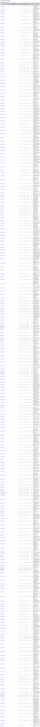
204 (19, 580)
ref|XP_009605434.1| (2, 13)
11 (19, 52)
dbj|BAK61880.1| (2, 39)
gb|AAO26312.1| (2, 677)
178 (19, 503)
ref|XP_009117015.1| (2, 244)
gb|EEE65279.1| (2, 212)
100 (19, 305)
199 (19, 565)
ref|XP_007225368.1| (2, 23)
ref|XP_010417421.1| (2, 186)
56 (19, 162)
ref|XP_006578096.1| (2, 130)
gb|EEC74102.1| (2, 247)
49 (19, 147)
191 (19, 540)
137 (19, 396)
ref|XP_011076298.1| (2, 647)
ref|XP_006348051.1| (2, 619)
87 (19, 249)
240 (19, 688)
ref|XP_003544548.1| (2, 86)
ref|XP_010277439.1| (2, 399)
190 (19, 537)
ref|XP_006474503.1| (2, 30)
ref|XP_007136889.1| (2, 166)
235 (19, 667)
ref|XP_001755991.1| (2, 710)
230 (19, 655)
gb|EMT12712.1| (2, 679)
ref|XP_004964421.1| (2, 465)
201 (19, 606)
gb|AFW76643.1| (2, 300)
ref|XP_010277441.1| (2, 396)
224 (19, 636)
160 (19, 459)
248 (19, 710)
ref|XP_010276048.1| (2, 376)
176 (19, 515)
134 (19, 387)
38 (19, 114)
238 (19, 695)
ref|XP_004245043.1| (2, 9)
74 (19, 217)
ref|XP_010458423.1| (2, 611)
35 (19, 105)
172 (19, 490)
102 (19, 300)
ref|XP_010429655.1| (2, 183)
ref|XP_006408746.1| (2, 228)
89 (19, 255)
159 (19, 462)
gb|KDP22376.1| (2, 511)
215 (19, 611)
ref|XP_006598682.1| (2, 416)
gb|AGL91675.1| (2, 725)
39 (19, 117)
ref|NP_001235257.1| (2, 103)
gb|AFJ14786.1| (2, 276)
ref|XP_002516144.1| (2, 83)
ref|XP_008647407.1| (2, 294)
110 (19, 326)
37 (19, 111)
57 (19, 166)
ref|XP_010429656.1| (2, 175)
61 (19, 183)
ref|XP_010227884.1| (2, 252)
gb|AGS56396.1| (2, 27)
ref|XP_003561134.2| (2, 453)
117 (19, 341)
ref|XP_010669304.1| (2, 147)
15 (19, 30)
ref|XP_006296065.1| (2, 179)
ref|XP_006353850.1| (2, 6)
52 (19, 175)
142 (19, 410)
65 (19, 199)
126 (19, 365)
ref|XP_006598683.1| (2, 405)
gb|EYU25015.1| (2, 636)
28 (19, 83)
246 (19, 713)
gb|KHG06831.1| (2, 459)
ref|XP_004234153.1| (2, 622)
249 (19, 720)
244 (19, 699)
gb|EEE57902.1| (2, 266)
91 (19, 266)
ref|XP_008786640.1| (2, 232)
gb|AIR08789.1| (2, 67)
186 (19, 528)
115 (19, 339)
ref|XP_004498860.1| (2, 111)
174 (19, 493)
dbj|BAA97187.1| (2, 658)
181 (19, 674)
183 (19, 518)
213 (19, 725)
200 (19, 567)
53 (19, 153)
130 (19, 376)
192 (19, 543)
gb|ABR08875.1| (2, 681)
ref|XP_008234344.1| (2, 495)
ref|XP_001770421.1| (2, 706)
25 (19, 71)
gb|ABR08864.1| (2, 674)
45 (19, 137)
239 (19, 684)
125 (19, 358)
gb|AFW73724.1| (2, 311)
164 (19, 489)
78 (19, 228)
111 (19, 335)
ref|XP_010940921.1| (2, 348)
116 (19, 370)
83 (19, 244)
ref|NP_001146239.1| (2, 606)
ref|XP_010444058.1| (2, 468)
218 (19, 619)
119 (19, 361)
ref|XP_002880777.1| (2, 202)
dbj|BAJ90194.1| (2, 489)
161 (19, 465)
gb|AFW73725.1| (2, 305)
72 (19, 212)
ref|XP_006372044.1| (2, 720)
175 (19, 495)
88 (19, 252)
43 (19, 130)
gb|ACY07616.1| (2, 358)
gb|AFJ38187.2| (2, 329)
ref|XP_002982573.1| (2, 684)
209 (19, 596)
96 (19, 327)
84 (19, 247)
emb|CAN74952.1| (2, 52)
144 (19, 416)
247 (19, 706)
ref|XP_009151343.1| (2, 565)
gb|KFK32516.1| (2, 220)
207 (19, 588)
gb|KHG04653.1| (2, 713)
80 (19, 235)
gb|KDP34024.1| (2, 69)
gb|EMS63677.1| (2, 335)
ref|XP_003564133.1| (2, 255)
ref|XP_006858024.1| (2, 572)
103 (19, 309)
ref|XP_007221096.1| (2, 596)
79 (19, 232)
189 (19, 681)
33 (19, 96)
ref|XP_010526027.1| (2, 150)
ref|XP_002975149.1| (2, 543)
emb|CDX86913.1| (2, 567)
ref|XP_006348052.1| (2, 616)
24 (19, 69)
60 (19, 179)
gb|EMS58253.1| (2, 660)
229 (19, 651)
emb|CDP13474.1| (2, 11)
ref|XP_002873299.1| (2, 655)
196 (19, 559)
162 (19, 468)
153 (19, 441)
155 (19, 447)
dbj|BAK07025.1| (2, 326)
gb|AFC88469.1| (2, 339)
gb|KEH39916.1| (2, 62)
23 (19, 67)
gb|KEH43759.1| (2, 484)
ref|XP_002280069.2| (2, 46)
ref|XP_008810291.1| (2, 387)
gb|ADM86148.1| (2, 447)
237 (19, 679)
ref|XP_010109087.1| (2, 361)
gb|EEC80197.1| (2, 214)
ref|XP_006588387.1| (2, 435)
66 (19, 202)
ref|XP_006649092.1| (2, 249)
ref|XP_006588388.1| (2, 427)
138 (19, 402)
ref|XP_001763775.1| (2, 716)
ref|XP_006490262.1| (2, 518)
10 (19, 103)
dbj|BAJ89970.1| (2, 490)
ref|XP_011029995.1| (2, 456)
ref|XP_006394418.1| (2, 515)
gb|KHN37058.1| (2, 96)
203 (19, 576)
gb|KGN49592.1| (2, 534)
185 (19, 524)
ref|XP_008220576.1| (2, 16)
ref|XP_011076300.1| (2, 640)
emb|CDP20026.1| (2, 372)
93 (19, 276)
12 (19, 23)
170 (19, 484)
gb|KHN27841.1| (2, 438)
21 (19, 62)
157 (19, 453)
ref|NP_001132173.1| (2, 290)
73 (19, 214)
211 (19, 723)
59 (19, 170)
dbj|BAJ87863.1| (2, 309)
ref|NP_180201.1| (2, 192)
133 (19, 384)
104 (19, 311)
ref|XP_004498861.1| (2, 108)
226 (19, 640)
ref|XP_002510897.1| (2, 462)
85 (19, 290)
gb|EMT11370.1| (2, 341)
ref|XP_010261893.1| (2, 162)
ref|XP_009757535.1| (2, 588)
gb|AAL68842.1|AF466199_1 (3, 492)
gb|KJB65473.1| (2, 225)
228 (19, 647)
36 (19, 108)
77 (19, 225)
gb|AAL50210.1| (2, 695)
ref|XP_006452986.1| (2, 49)
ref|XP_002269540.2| (2, 384)
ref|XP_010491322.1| (2, 667)
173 (19, 492)
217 (19, 616)
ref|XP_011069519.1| (2, 117)
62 (19, 186)
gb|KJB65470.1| (2, 199)
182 (19, 511)
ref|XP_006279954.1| (2, 499)
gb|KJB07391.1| (2, 137)
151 (19, 435)
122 (19, 348)
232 (19, 660)
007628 (3, 2)
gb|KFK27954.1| (2, 608)
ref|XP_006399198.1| (2, 651)
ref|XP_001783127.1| (2, 699)
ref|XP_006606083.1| (2, 540)
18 (19, 46)
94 (19, 279)
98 (19, 294)
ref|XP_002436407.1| (2, 524)
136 (19, 393)
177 (19, 499)
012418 (7, 2)
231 (19, 658)
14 (19, 39)
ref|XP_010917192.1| (2, 235)
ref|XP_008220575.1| (2, 19)
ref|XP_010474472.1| (2, 365)
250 (19, 716)
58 (19, 195)
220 (19, 622)
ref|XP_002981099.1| (2, 688)
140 (19, 405)
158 (19, 456)
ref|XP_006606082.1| (2, 537)
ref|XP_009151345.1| (2, 562)
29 (19, 86)
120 (19, 372)
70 (19, 210)
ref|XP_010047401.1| (2, 144)
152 (19, 438)
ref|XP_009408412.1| (2, 153)
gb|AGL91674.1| (2, 723)
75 (19, 220)
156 (19, 450)
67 (19, 205)
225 (19, 638)
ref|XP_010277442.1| (2, 402)
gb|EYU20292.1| (2, 205)
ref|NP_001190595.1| (2, 576)
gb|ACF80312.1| (2, 327)
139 (19, 399)
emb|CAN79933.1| (2, 370)
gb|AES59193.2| (2, 71)
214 (19, 608)
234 (19, 677)
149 (19, 427)
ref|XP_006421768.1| (2, 559)
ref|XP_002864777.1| (2, 580)
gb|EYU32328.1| (2, 170)
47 (19, 144)
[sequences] (8, 0)
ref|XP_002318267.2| (2, 450)
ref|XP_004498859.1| (2, 114)
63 (19, 192)
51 (19, 150)
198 (19, 562)
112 (19, 329)
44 (19, 133)
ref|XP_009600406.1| (2, 528)
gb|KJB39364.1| (2, 441)
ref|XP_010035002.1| (2, 393)
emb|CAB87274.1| (2, 638)
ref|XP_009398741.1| (2, 410)
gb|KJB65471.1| (2, 210)
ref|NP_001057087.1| (2, 217)
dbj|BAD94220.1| (2, 195)
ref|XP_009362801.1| (2, 105)
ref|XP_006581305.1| (2, 133)
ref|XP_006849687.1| (2, 279)
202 (19, 572)
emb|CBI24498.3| (2, 493)
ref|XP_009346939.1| (2, 503)
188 (19, 534)
